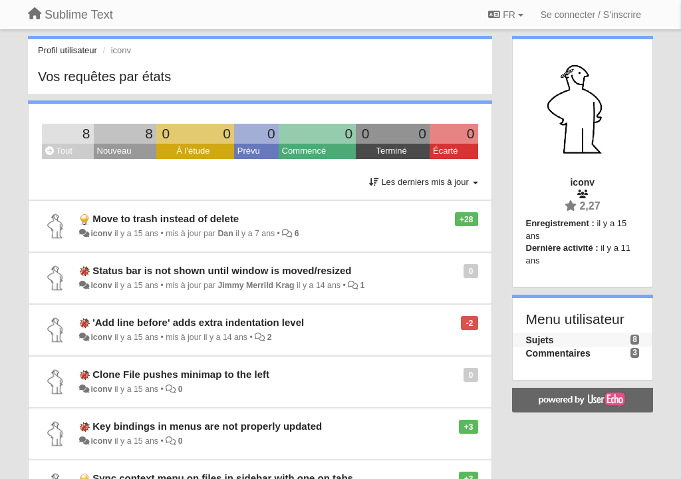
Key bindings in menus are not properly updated (207, 426)
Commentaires (558, 353)
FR (505, 14)
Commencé (304, 151)
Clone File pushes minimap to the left (180, 374)
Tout (58, 151)
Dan (225, 233)
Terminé (391, 151)
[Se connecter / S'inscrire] (590, 14)
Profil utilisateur (67, 50)
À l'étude (192, 151)
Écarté (445, 151)
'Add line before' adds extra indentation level (198, 322)
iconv (101, 233)
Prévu (248, 151)
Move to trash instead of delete (165, 218)
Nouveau (114, 151)
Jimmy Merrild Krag (255, 285)
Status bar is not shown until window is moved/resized (221, 270)
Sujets (540, 340)
